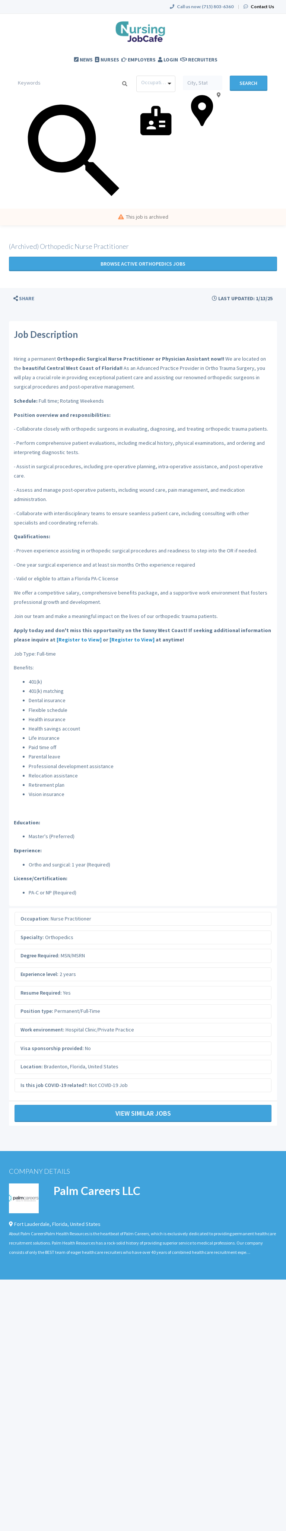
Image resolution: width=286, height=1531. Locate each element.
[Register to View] (79, 639)
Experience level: (39, 974)
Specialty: (32, 937)
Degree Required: (40, 955)
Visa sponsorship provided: (52, 1048)
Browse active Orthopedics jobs (143, 263)
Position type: (36, 1011)
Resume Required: (41, 992)
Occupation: (35, 918)
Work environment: (42, 1029)
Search (248, 83)
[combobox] (155, 84)
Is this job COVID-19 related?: (54, 1085)
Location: (31, 1066)
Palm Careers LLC (97, 1190)
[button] (24, 298)
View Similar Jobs (143, 1113)
